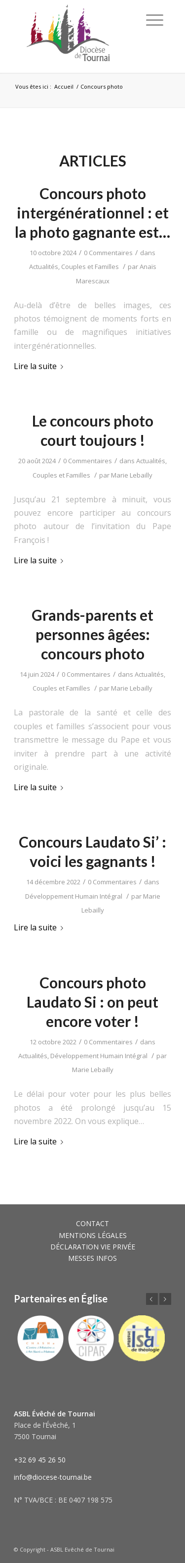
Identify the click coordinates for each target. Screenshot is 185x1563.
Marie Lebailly (131, 475)
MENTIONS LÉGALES (93, 1235)
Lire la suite (40, 366)
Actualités (43, 266)
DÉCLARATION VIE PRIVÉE (92, 1246)
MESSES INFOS (92, 1258)
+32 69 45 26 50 (40, 1459)
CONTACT (92, 1223)
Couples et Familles (90, 266)
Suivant (165, 1299)
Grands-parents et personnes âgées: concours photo (92, 634)
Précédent (152, 1299)
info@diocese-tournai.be (53, 1477)
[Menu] (154, 20)
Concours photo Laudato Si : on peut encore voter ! (92, 1001)
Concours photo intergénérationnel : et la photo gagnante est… (92, 212)
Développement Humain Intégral (73, 896)
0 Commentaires (108, 252)
